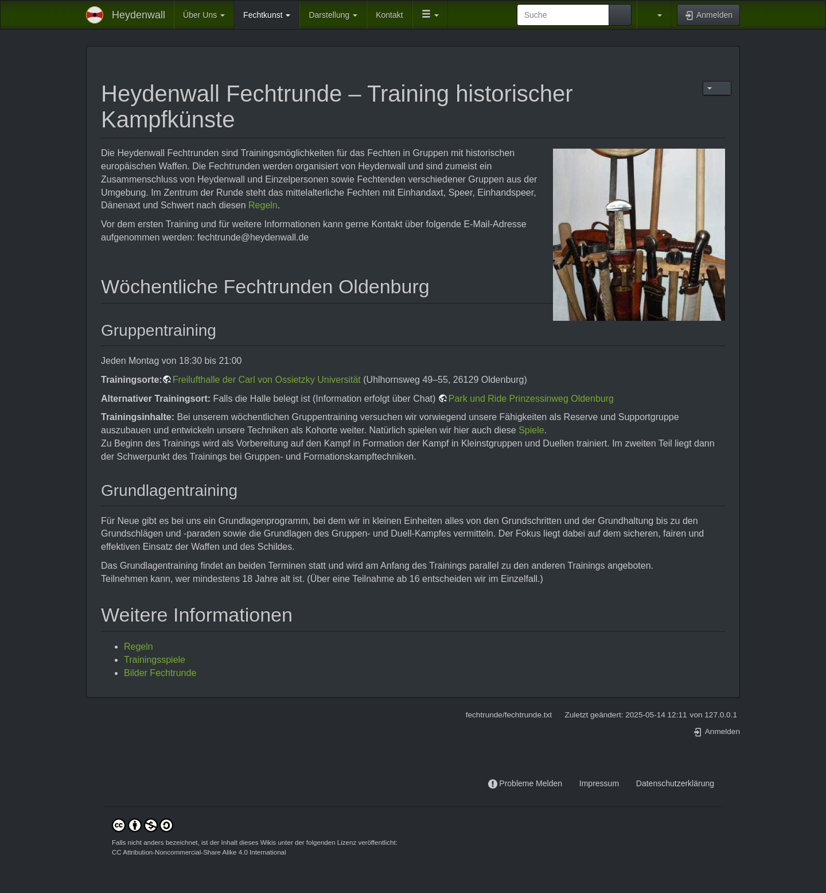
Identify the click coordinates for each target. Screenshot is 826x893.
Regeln (263, 205)
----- (570, 783)
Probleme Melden (530, 783)
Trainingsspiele (154, 660)
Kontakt (389, 15)
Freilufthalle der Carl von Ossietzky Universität (267, 380)
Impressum (599, 783)
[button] (430, 15)
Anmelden (716, 731)
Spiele (531, 430)
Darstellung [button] (333, 15)
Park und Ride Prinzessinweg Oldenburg (531, 398)
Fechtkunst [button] (266, 15)
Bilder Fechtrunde (160, 673)
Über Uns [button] (204, 15)
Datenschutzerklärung (675, 783)
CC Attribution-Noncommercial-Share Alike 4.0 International (199, 852)
